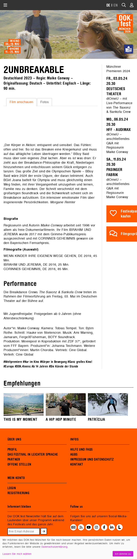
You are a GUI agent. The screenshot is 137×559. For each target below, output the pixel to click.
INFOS (74, 439)
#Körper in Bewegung (53, 362)
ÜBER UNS (14, 439)
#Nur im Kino (31, 362)
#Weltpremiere (13, 362)
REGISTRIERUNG (18, 493)
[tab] (21, 102)
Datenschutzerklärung (54, 546)
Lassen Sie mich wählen (16, 553)
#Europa (9, 366)
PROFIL (12, 449)
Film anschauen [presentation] (21, 102)
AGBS (74, 454)
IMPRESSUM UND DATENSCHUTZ (92, 459)
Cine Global (78, 350)
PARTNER (13, 459)
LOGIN (11, 488)
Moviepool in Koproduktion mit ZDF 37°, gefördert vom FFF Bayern (50, 343)
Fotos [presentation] (44, 102)
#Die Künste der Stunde (63, 366)
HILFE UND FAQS (81, 449)
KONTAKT (76, 464)
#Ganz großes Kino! (80, 362)
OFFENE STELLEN (19, 464)
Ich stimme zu (123, 553)
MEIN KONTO (16, 478)
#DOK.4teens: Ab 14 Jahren (31, 366)
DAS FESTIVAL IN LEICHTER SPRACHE (32, 454)
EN (116, 5)
